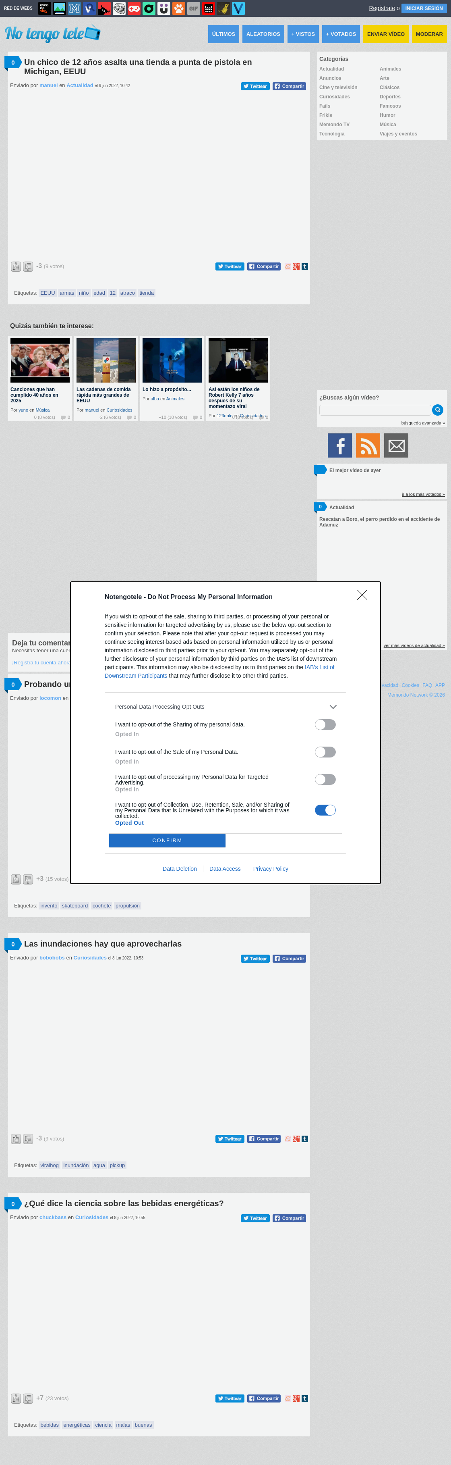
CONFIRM (167, 840)
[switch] (325, 724)
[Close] (364, 597)
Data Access (225, 869)
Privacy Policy (270, 869)
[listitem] (225, 707)
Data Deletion (180, 869)
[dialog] (225, 733)
